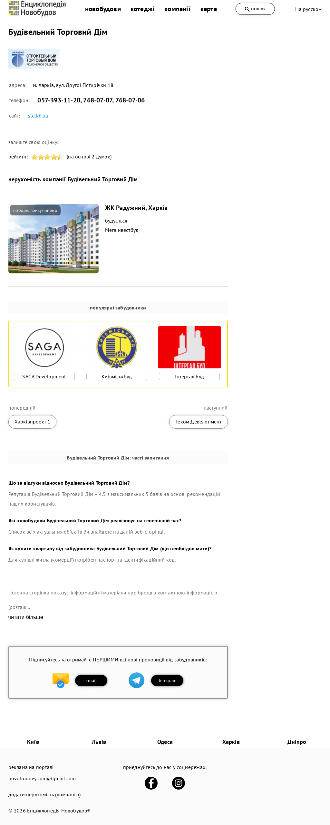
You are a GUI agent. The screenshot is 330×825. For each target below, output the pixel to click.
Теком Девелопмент (198, 421)
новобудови (103, 9)
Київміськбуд (117, 376)
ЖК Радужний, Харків (136, 208)
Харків (231, 741)
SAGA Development (44, 376)
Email (91, 680)
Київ (33, 741)
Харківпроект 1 (33, 421)
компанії (177, 9)
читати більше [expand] (25, 617)
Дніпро (296, 741)
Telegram (167, 680)
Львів (99, 741)
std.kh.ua (38, 115)
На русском (308, 9)
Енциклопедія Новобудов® (59, 810)
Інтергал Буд (189, 376)
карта (208, 9)
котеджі (143, 9)
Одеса (165, 741)
